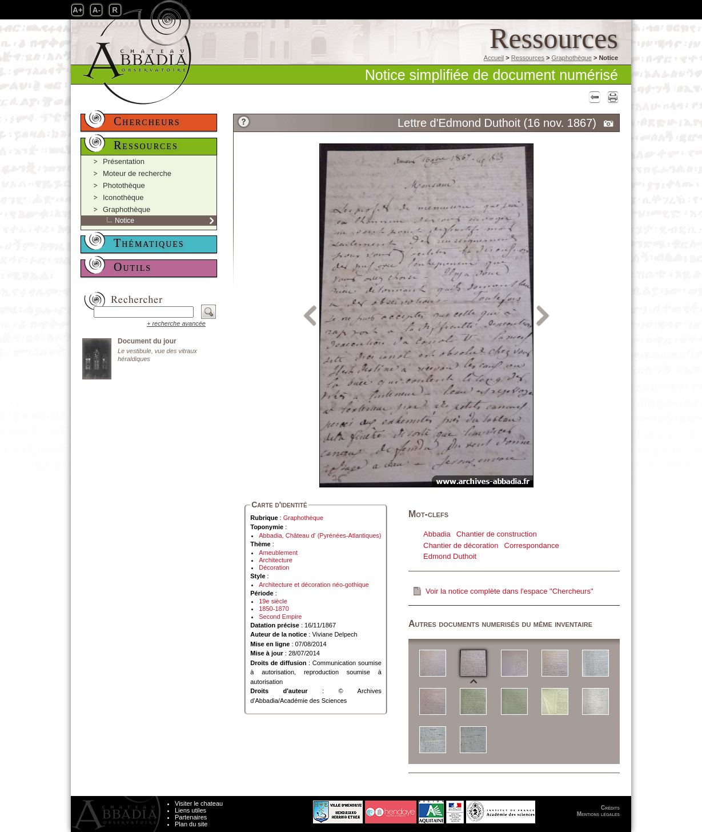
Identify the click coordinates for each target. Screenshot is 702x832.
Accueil (494, 57)
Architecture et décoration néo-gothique (314, 584)
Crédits (610, 808)
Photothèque (124, 185)
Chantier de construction (496, 534)
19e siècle (273, 601)
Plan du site (191, 824)
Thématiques (149, 243)
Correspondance (531, 545)
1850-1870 (274, 608)
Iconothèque (123, 197)
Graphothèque (571, 57)
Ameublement (278, 552)
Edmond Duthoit (449, 556)
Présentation (124, 161)
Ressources (527, 57)
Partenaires (191, 817)
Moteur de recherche (137, 173)
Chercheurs (147, 121)
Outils (132, 267)
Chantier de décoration (461, 545)
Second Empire (280, 616)
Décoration (274, 567)
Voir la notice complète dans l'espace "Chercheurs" (509, 591)
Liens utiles (190, 810)
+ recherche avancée (176, 323)
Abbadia (437, 534)
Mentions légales (598, 814)
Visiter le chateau (199, 803)
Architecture (275, 560)
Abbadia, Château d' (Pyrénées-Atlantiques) (320, 535)
